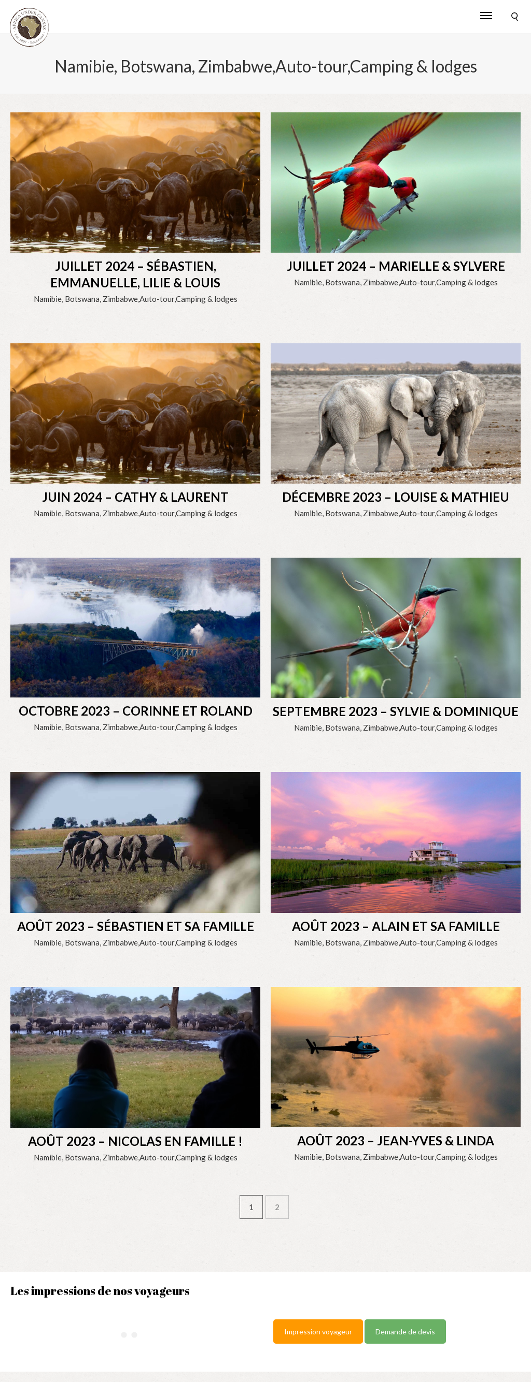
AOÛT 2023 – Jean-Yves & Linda (395, 1140)
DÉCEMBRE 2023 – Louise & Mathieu (395, 496)
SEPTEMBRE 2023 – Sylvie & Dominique (396, 711)
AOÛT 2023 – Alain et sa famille (396, 926)
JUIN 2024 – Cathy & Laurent (135, 496)
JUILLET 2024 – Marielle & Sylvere (396, 265)
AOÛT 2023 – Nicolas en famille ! (135, 1140)
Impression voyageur (318, 1331)
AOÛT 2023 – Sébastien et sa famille (135, 926)
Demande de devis (405, 1331)
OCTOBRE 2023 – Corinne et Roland (136, 710)
